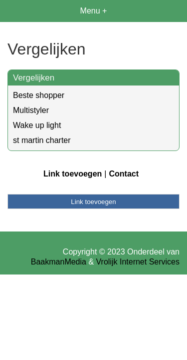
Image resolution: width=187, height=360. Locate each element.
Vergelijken (33, 77)
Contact (124, 174)
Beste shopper (38, 95)
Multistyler (31, 110)
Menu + (93, 10)
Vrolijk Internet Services (138, 262)
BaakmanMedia (58, 262)
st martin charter (42, 140)
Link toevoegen (72, 174)
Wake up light (37, 125)
